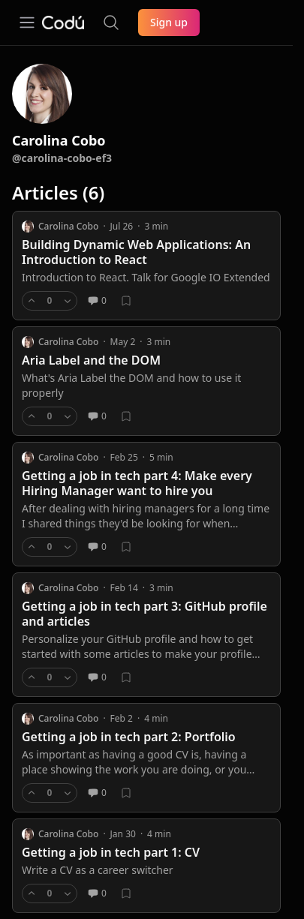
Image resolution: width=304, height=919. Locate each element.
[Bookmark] (126, 301)
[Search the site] (111, 23)
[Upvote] (32, 301)
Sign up (169, 22)
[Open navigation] (27, 23)
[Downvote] (68, 301)
